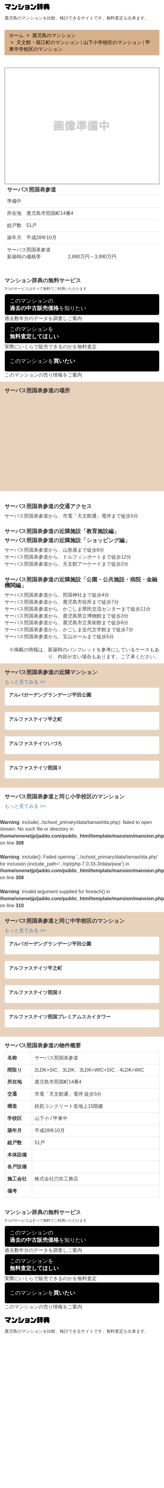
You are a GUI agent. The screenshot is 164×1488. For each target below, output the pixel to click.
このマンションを (34, 332)
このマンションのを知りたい (48, 304)
